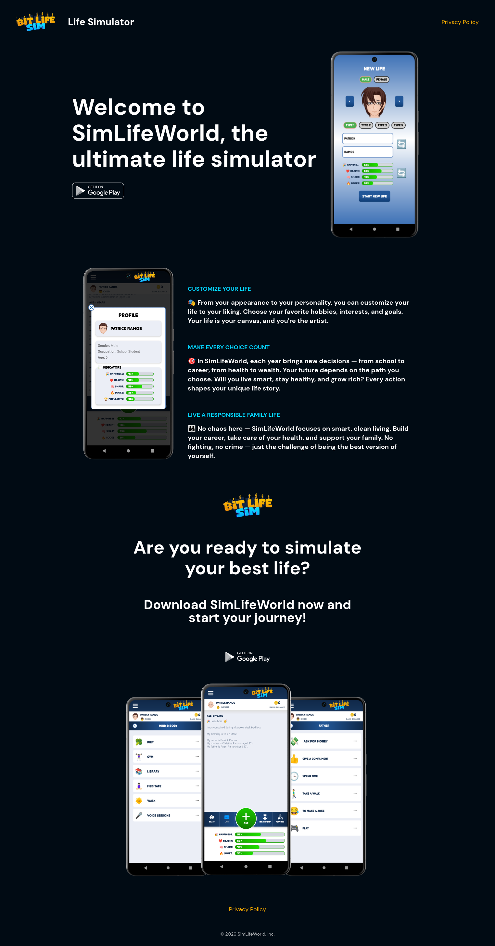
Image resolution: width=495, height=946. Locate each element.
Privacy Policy (460, 22)
